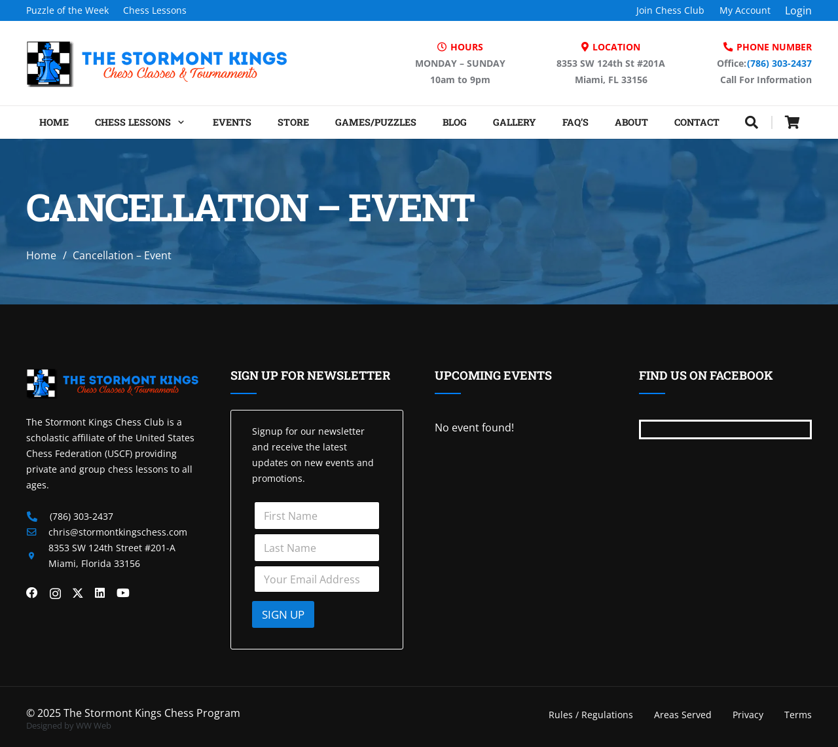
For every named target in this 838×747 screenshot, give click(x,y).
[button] (179, 122)
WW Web (93, 725)
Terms (798, 714)
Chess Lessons (155, 10)
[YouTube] (123, 593)
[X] (78, 593)
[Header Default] (157, 63)
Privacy (748, 714)
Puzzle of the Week (67, 10)
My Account (745, 10)
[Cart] (792, 122)
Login (798, 10)
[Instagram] (55, 593)
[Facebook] (32, 593)
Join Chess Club (670, 10)
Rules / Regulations (591, 714)
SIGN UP (283, 614)
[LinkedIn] (100, 593)
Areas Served (683, 714)
